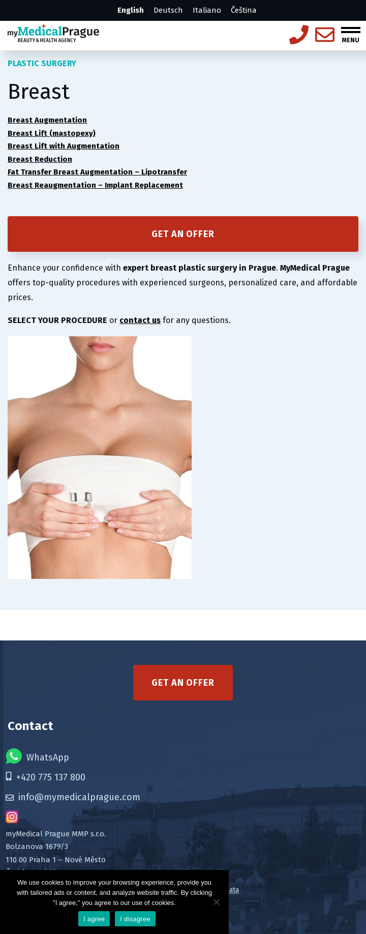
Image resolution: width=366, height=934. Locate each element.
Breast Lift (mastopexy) (52, 133)
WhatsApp (37, 756)
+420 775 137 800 (45, 777)
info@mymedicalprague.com (73, 797)
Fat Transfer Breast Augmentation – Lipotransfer (97, 172)
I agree (94, 919)
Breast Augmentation (47, 120)
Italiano (207, 10)
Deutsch (168, 10)
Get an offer (183, 234)
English (130, 10)
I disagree (135, 919)
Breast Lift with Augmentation (63, 146)
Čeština (244, 10)
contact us (140, 320)
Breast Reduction (40, 159)
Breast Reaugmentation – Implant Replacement (95, 185)
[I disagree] (216, 902)
